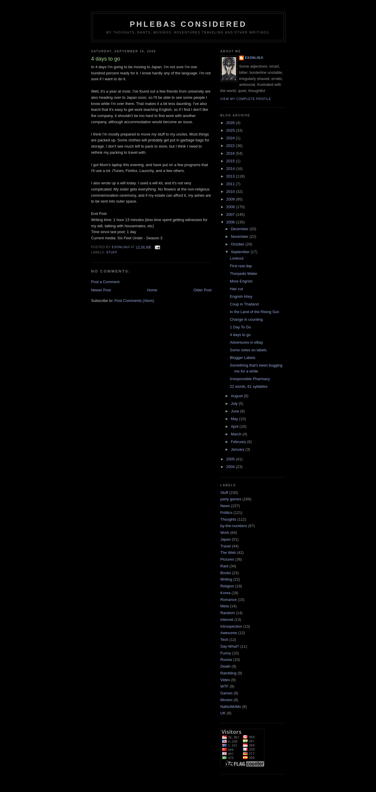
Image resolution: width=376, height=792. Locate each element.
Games (226, 693)
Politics (226, 512)
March (237, 434)
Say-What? (229, 646)
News (225, 506)
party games (230, 499)
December (240, 229)
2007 (231, 214)
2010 (231, 191)
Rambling (228, 673)
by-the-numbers (233, 526)
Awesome (228, 633)
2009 (231, 199)
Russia (226, 659)
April (235, 426)
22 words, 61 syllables (248, 386)
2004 (231, 466)
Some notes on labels (248, 350)
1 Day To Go (240, 327)
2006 (231, 222)
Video (225, 680)
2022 (231, 145)
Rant (224, 566)
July (235, 403)
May (235, 419)
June (235, 411)
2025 (231, 130)
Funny (225, 653)
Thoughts (228, 519)
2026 (231, 123)
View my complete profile (245, 99)
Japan (225, 539)
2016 (231, 153)
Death (225, 666)
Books (225, 573)
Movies (226, 700)
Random (227, 613)
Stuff (112, 252)
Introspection (231, 626)
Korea (225, 593)
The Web (228, 552)
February (239, 442)
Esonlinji (254, 57)
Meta (224, 606)
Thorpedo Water (243, 273)
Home (152, 290)
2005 (231, 459)
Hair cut (236, 289)
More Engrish (241, 281)
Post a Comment (105, 282)
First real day (241, 266)
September (241, 252)
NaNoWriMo (230, 706)
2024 (231, 138)
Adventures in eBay (246, 342)
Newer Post (101, 290)
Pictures (227, 559)
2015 (231, 161)
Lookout (236, 258)
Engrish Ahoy (241, 296)
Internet (226, 619)
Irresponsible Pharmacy (250, 379)
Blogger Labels (242, 357)
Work (224, 532)
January (238, 449)
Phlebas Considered (188, 24)
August (237, 396)
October (238, 244)
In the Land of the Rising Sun (254, 312)
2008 (231, 207)
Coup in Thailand (244, 304)
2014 (231, 168)
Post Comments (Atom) (134, 300)
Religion (227, 586)
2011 (231, 184)
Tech (224, 639)
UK (223, 713)
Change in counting (246, 319)
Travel (225, 546)
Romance (228, 599)
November (240, 236)
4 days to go (240, 334)
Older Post (203, 290)
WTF (224, 686)
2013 (231, 176)
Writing (226, 579)
